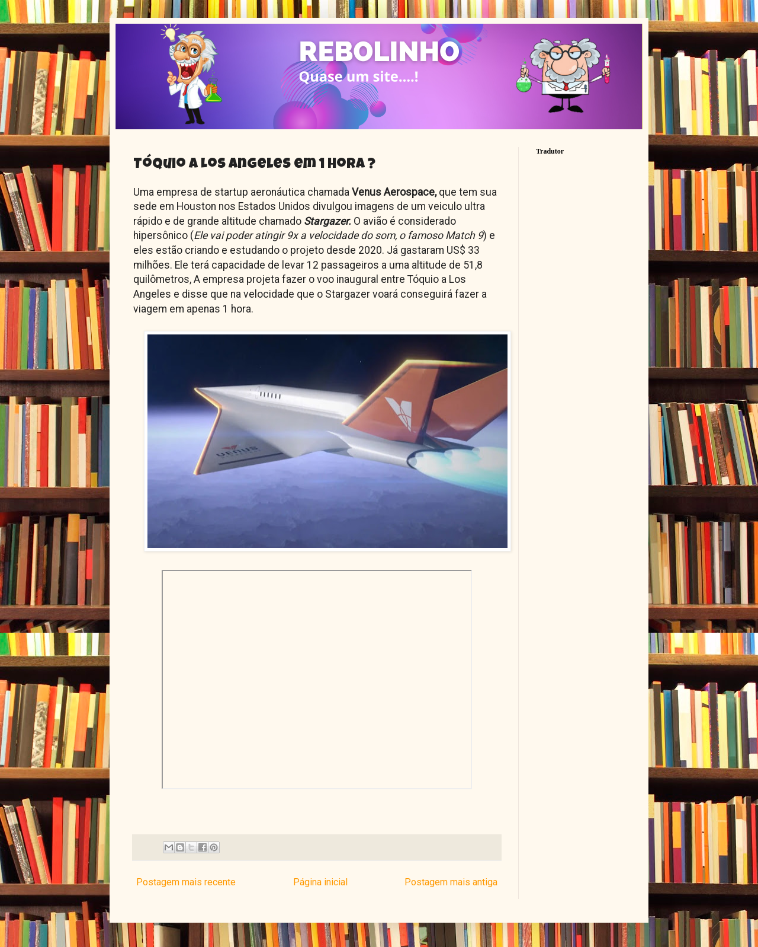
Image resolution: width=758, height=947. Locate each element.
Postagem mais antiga (450, 882)
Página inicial (320, 882)
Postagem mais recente (186, 882)
